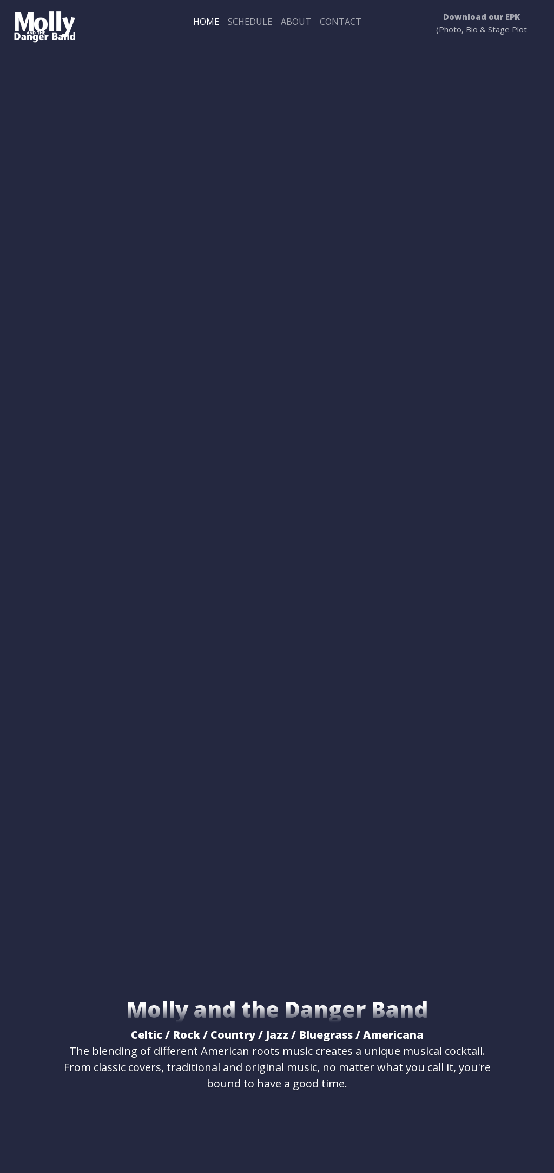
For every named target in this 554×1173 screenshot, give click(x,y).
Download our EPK (481, 16)
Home (206, 22)
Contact (340, 22)
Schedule (250, 22)
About (296, 22)
